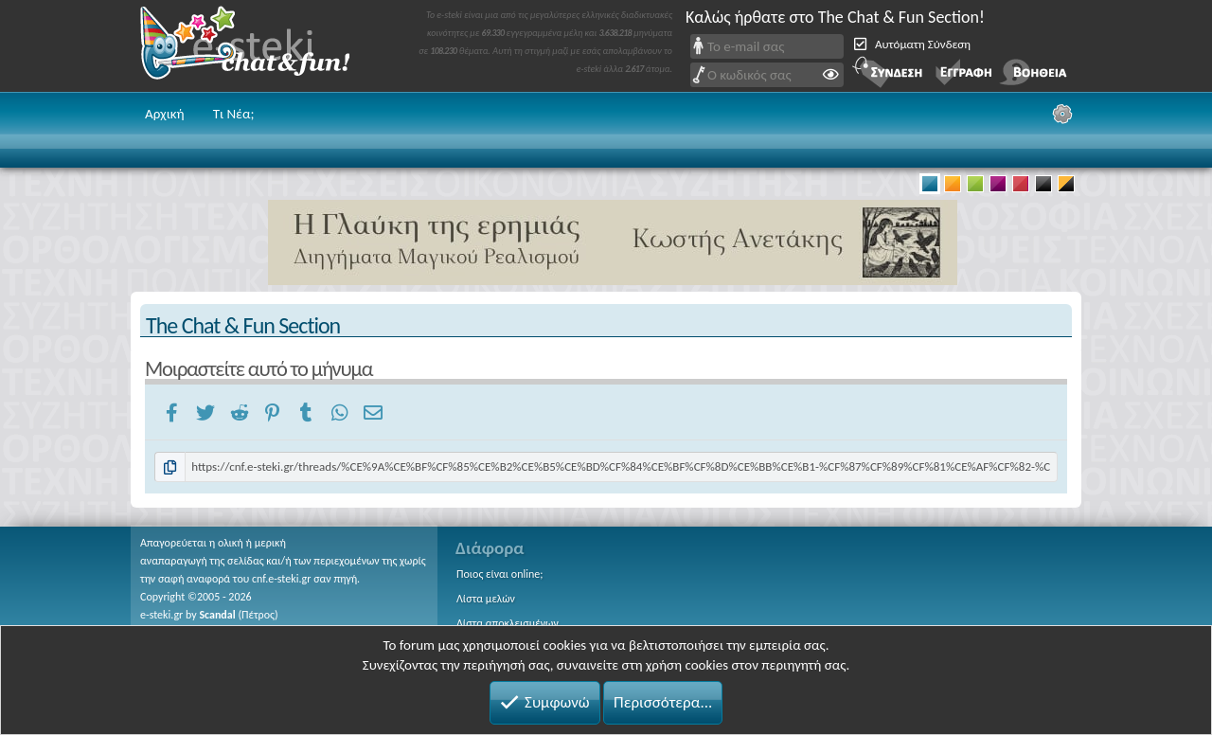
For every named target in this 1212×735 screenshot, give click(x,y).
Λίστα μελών (485, 598)
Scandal (217, 614)
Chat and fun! (258, 46)
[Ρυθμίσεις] (1062, 113)
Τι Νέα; (234, 113)
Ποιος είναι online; (499, 574)
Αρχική (165, 113)
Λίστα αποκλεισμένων (507, 623)
